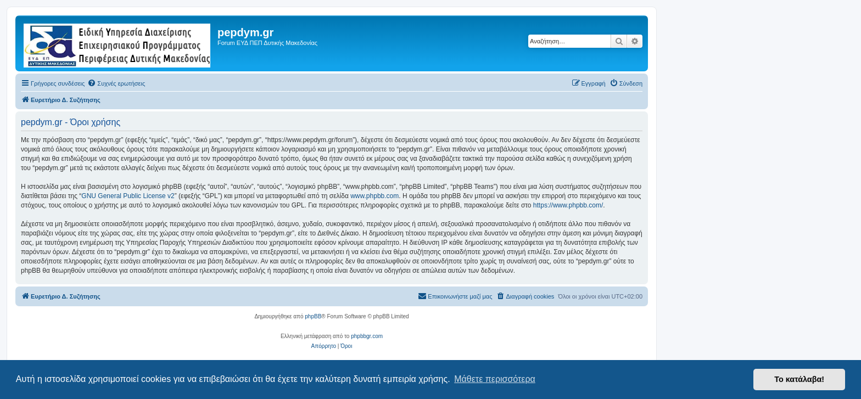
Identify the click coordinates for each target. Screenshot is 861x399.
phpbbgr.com (367, 336)
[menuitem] (116, 83)
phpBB (313, 316)
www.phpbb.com (374, 196)
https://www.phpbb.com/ (568, 205)
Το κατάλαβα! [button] (799, 379)
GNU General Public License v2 (127, 196)
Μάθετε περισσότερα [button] (494, 379)
